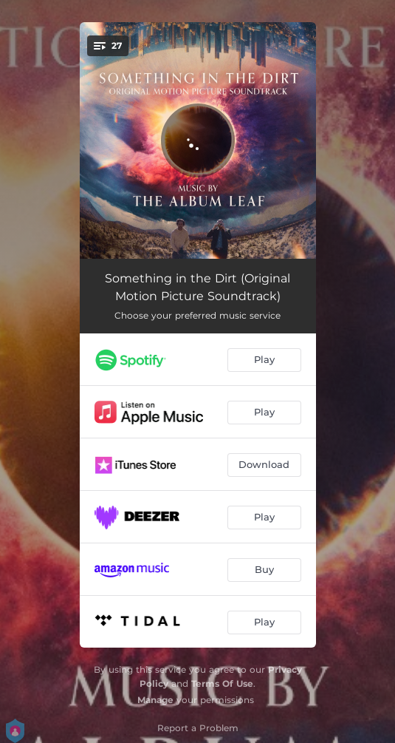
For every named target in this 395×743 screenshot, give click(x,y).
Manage (155, 699)
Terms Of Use (222, 683)
